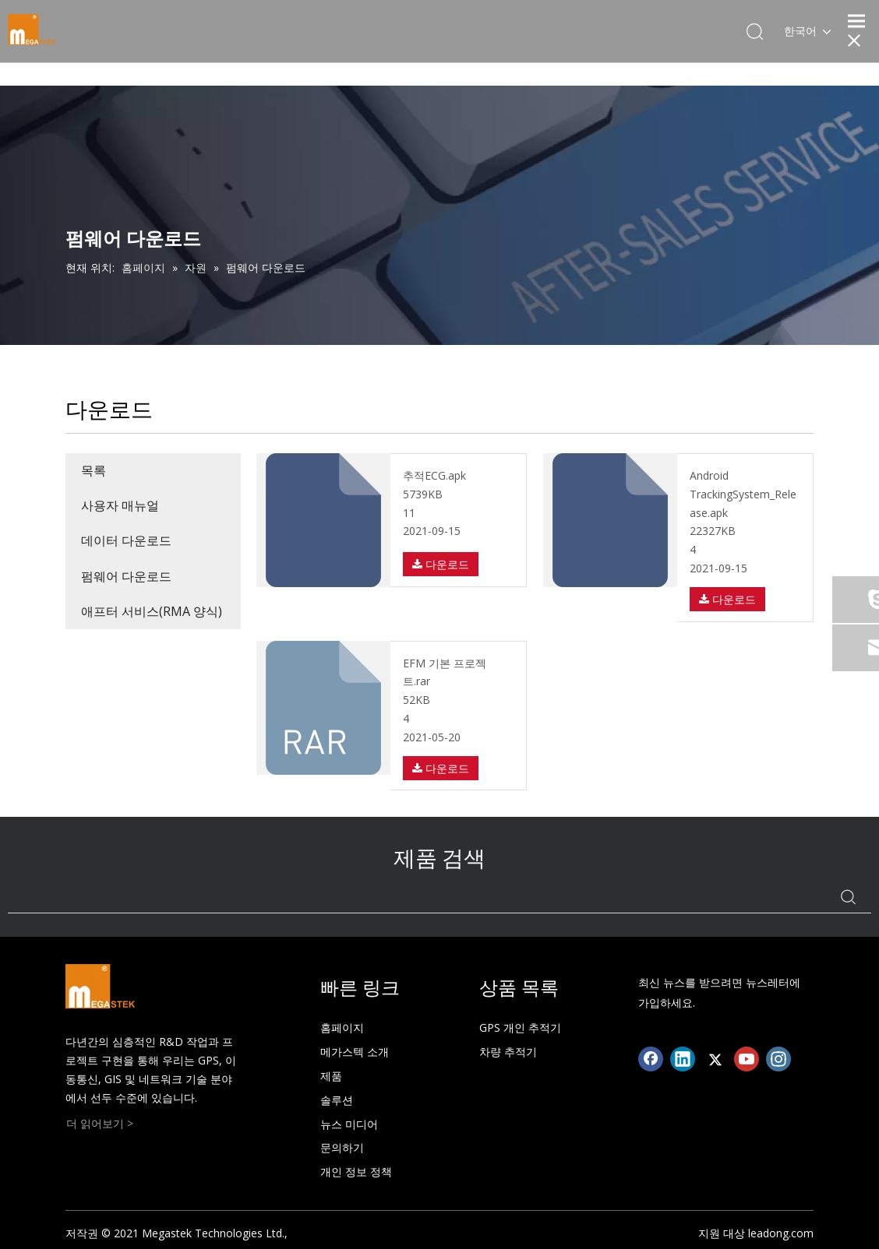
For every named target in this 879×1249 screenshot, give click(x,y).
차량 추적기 (508, 1051)
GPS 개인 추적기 (520, 1027)
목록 (93, 470)
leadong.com (781, 1233)
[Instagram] (778, 1059)
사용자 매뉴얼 (120, 505)
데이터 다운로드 (126, 540)
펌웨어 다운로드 (126, 576)
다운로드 (440, 564)
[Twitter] (714, 1059)
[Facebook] (650, 1059)
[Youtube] (746, 1059)
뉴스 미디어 (349, 1124)
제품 (331, 1075)
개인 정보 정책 (356, 1171)
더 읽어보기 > (99, 1123)
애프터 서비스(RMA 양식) (151, 611)
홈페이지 (342, 1027)
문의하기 (342, 1147)
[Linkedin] (682, 1059)
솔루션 (336, 1099)
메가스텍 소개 (354, 1051)
